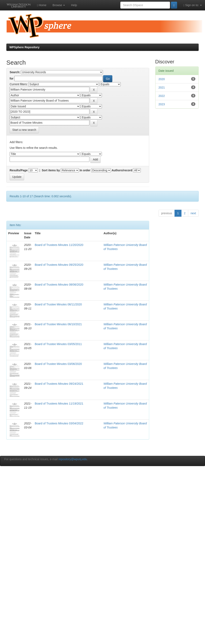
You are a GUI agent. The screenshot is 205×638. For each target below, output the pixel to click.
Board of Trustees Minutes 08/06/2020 (59, 284)
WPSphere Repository (24, 47)
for (12, 78)
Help (74, 5)
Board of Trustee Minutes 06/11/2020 (58, 304)
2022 (162, 96)
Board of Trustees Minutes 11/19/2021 (59, 403)
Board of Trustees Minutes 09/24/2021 (59, 383)
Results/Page (19, 170)
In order (85, 170)
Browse (59, 5)
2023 (162, 104)
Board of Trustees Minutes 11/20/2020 (59, 245)
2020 (162, 79)
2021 (162, 87)
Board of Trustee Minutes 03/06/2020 (58, 364)
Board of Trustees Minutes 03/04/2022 (59, 423)
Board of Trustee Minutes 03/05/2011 (58, 344)
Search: (15, 72)
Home (41, 5)
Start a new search (24, 129)
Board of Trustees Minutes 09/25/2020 (59, 264)
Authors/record (122, 170)
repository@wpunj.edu (73, 459)
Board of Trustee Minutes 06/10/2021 (58, 324)
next (193, 213)
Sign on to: (192, 5)
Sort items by (51, 170)
